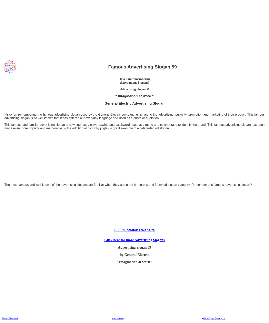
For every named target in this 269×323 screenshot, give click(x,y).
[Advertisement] (119, 29)
